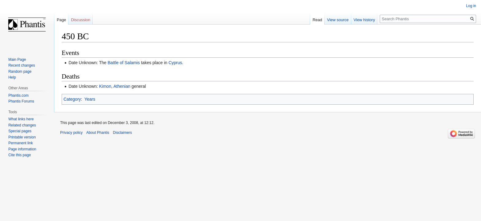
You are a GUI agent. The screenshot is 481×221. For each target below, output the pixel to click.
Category (72, 99)
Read (317, 19)
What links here (21, 119)
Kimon (105, 86)
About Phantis (97, 132)
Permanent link (20, 143)
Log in (471, 6)
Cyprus (175, 62)
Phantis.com (18, 95)
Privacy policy (71, 132)
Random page (19, 71)
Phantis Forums (21, 101)
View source (338, 19)
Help (12, 77)
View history (364, 19)
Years (89, 99)
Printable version (22, 137)
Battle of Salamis (124, 62)
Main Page (17, 59)
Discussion (80, 19)
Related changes (22, 125)
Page (61, 19)
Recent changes (21, 65)
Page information (22, 149)
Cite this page (19, 155)
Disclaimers (122, 132)
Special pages (19, 131)
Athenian (122, 86)
